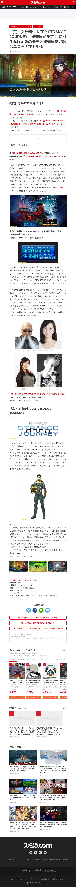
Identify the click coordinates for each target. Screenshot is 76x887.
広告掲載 (65, 859)
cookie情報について (55, 859)
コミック (41, 659)
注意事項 (44, 859)
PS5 (14, 7)
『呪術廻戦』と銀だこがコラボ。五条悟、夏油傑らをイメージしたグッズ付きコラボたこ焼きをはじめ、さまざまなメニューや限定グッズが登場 (49, 731)
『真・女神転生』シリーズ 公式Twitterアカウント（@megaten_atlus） (37, 628)
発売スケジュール (31, 7)
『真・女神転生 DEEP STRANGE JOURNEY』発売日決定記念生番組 (37, 394)
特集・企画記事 (64, 7)
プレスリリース (38, 26)
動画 (56, 7)
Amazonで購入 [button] (17, 697)
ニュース (50, 7)
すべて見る (64, 650)
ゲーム (13, 659)
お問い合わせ (12, 859)
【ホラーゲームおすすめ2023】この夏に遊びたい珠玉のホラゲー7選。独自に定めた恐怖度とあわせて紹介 (53, 824)
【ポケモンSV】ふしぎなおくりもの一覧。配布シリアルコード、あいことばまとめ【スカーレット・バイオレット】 (22, 768)
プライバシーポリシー (25, 859)
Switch (9, 7)
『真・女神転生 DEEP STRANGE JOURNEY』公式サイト (38, 618)
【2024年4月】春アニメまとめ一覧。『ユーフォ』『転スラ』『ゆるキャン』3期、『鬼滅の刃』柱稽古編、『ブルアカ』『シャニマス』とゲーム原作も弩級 (22, 825)
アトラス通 (28, 26)
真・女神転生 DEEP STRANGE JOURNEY (24, 580)
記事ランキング (17, 708)
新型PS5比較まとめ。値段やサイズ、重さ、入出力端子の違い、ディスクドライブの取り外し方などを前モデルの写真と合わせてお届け (53, 769)
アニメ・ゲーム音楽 (60, 659)
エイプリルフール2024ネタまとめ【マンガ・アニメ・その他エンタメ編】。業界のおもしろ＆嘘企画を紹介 (53, 797)
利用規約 (36, 859)
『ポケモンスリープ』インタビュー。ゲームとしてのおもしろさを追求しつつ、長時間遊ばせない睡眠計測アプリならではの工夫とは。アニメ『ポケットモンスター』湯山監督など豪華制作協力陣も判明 (22, 731)
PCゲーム (21, 7)
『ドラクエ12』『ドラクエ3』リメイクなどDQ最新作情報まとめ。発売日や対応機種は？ (22, 797)
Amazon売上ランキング (22, 650)
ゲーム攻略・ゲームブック (26, 659)
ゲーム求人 (42, 7)
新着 (3, 7)
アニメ (49, 659)
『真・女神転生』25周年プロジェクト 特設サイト (38, 623)
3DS (21, 26)
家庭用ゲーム (14, 26)
